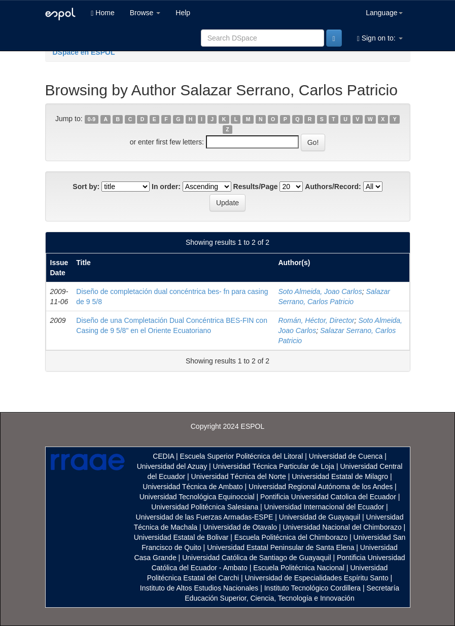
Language (384, 13)
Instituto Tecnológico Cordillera (312, 588)
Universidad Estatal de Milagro (340, 476)
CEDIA (163, 456)
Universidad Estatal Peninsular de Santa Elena (280, 547)
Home (102, 13)
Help (183, 13)
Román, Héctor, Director (316, 320)
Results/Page (255, 186)
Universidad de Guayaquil (319, 517)
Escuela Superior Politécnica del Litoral (241, 456)
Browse (145, 13)
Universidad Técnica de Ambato (192, 487)
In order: (166, 186)
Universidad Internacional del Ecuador (324, 507)
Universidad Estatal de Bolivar (181, 537)
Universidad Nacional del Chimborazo (342, 527)
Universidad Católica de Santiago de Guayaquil (256, 558)
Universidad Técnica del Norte (238, 476)
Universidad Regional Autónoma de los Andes (321, 487)
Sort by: (86, 186)
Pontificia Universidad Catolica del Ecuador (328, 497)
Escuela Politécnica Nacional (298, 568)
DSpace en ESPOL (84, 52)
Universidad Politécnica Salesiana (204, 507)
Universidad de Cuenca (346, 456)
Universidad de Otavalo (240, 527)
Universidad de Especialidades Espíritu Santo (316, 578)
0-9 (91, 119)
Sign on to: (380, 38)
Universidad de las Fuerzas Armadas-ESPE (204, 517)
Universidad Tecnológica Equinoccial (197, 497)
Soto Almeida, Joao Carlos (320, 291)
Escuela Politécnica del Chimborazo (290, 537)
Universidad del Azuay (172, 466)
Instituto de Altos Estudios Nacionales (199, 588)
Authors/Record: (333, 186)
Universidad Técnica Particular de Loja (273, 466)
